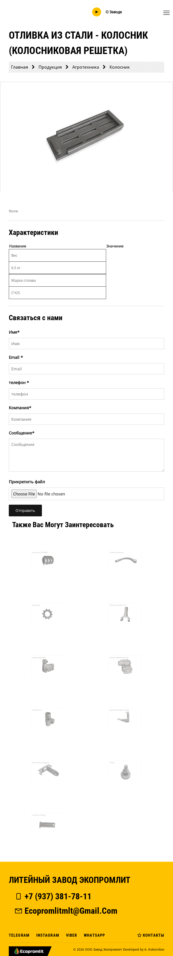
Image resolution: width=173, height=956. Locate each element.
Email (16, 357)
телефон (19, 382)
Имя (14, 332)
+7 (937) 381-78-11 (52, 896)
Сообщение (21, 433)
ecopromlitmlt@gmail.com (65, 911)
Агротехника (85, 67)
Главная (19, 67)
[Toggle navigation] (166, 13)
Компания (20, 407)
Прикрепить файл (27, 481)
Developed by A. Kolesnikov (143, 949)
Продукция (50, 67)
